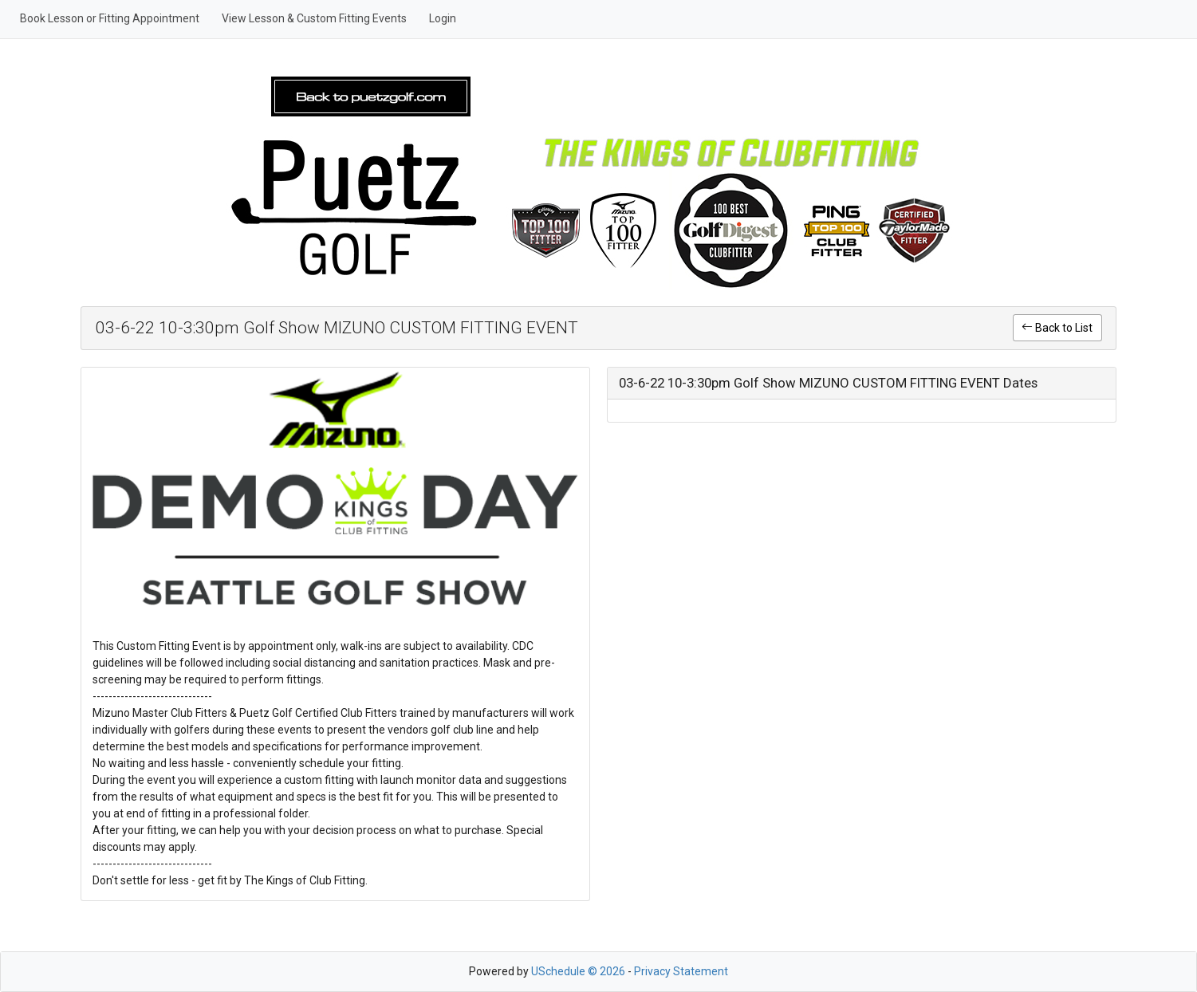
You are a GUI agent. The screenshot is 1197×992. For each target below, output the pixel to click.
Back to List (1057, 327)
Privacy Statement (681, 971)
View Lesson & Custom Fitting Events (314, 18)
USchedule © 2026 (578, 971)
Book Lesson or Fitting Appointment (109, 18)
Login (442, 18)
